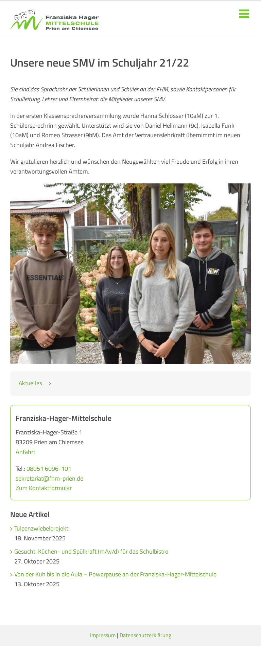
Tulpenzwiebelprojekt (41, 528)
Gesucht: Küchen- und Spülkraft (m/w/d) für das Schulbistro (91, 551)
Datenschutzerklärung (145, 635)
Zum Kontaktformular (44, 487)
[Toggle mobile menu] (245, 13)
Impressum (103, 635)
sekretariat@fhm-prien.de (49, 478)
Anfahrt (25, 451)
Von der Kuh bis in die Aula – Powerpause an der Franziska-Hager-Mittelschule (115, 574)
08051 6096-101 (49, 468)
